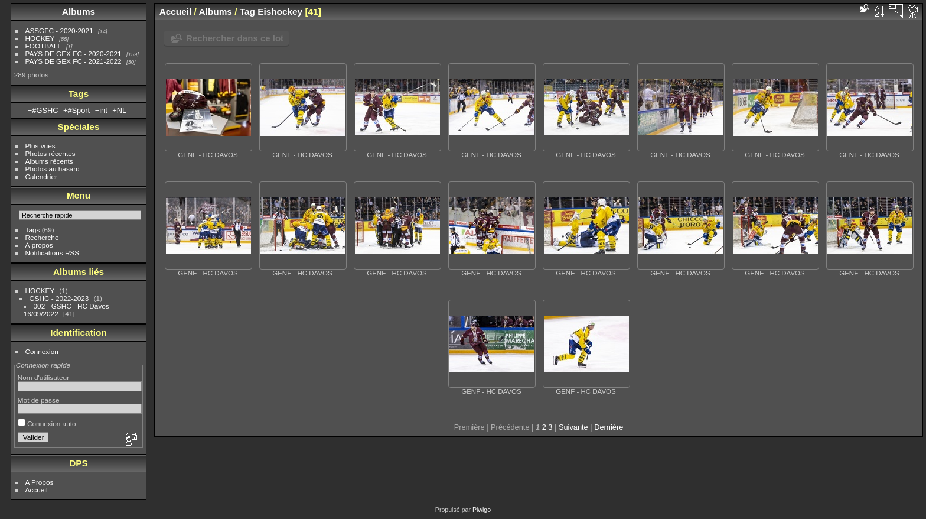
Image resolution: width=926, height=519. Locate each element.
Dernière (608, 427)
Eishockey (279, 12)
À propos (39, 245)
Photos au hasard (52, 169)
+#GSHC (43, 110)
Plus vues (40, 146)
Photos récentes (50, 153)
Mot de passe (39, 400)
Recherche (42, 237)
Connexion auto (47, 423)
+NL (119, 110)
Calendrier (41, 176)
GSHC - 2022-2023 (59, 298)
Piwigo (481, 509)
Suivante (573, 427)
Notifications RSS (52, 253)
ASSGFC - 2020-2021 (59, 30)
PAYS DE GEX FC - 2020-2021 (73, 53)
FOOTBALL (43, 46)
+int (101, 110)
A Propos (39, 482)
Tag (247, 12)
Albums (78, 12)
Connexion (41, 351)
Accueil (36, 490)
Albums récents (49, 161)
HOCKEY (39, 38)
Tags (32, 229)
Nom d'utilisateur (43, 377)
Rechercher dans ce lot (234, 38)
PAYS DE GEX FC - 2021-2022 (73, 61)
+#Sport (76, 110)
